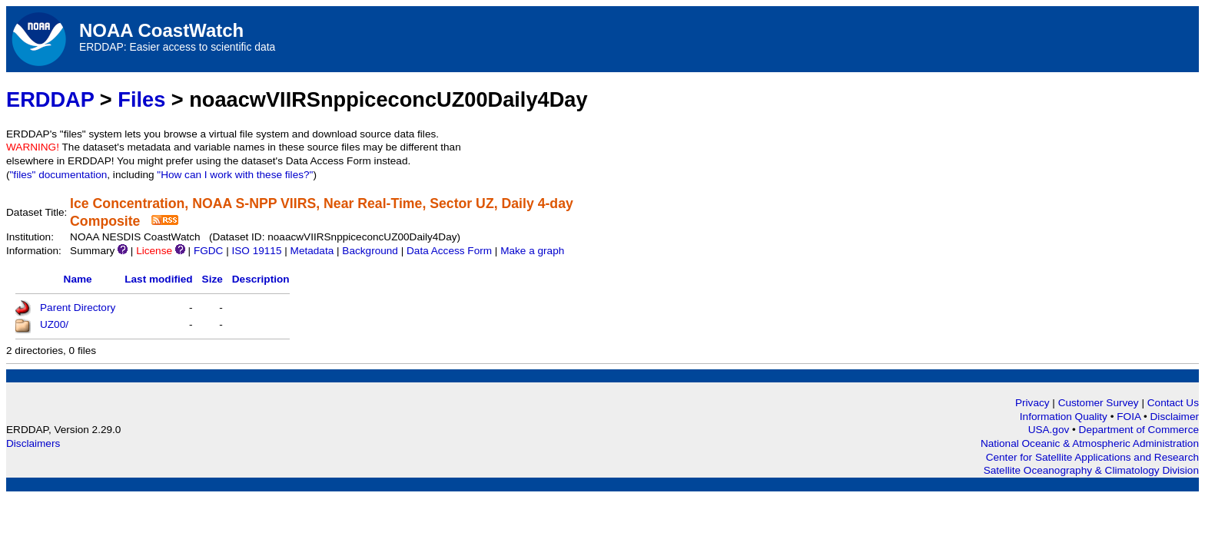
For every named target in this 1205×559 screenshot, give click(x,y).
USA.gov (1050, 429)
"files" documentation (59, 174)
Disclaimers (33, 443)
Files (141, 99)
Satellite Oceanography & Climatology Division (1091, 470)
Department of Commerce (1139, 429)
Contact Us (1173, 402)
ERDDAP (50, 99)
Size (212, 279)
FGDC (209, 250)
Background (370, 250)
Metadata (312, 250)
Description (261, 279)
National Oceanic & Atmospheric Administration (1090, 443)
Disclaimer (1174, 416)
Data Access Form (449, 250)
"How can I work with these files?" (235, 174)
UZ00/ (54, 324)
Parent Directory (77, 307)
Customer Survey (1098, 402)
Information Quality (1065, 416)
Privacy (1032, 402)
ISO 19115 (256, 250)
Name (78, 279)
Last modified (158, 279)
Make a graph (532, 250)
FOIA (1130, 416)
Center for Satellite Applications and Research (1092, 457)
